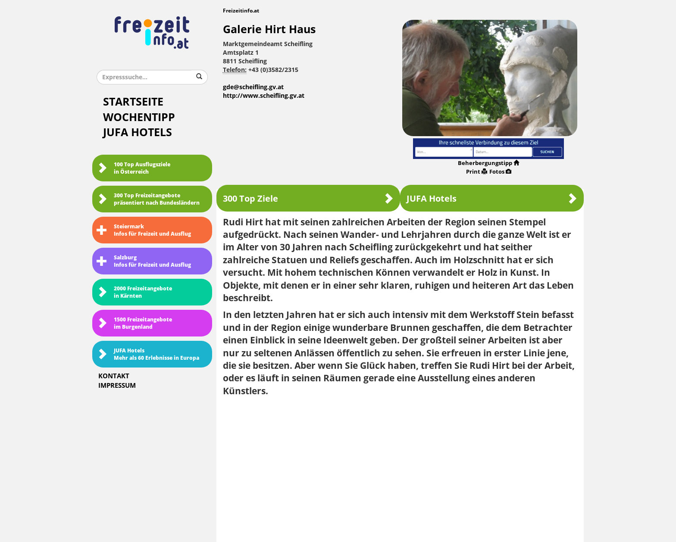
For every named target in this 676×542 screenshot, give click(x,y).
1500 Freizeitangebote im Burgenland (134, 323)
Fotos (500, 171)
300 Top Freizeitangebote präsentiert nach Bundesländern (148, 199)
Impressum (117, 385)
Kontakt (113, 376)
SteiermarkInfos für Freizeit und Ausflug (144, 230)
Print (476, 171)
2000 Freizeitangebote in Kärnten (134, 292)
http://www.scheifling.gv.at (263, 96)
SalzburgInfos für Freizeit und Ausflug (144, 261)
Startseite (133, 102)
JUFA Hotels (137, 132)
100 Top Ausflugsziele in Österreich (133, 168)
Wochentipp (139, 117)
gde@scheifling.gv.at (253, 87)
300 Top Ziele (308, 198)
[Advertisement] (400, 466)
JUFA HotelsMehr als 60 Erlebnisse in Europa (148, 354)
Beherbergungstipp (488, 163)
